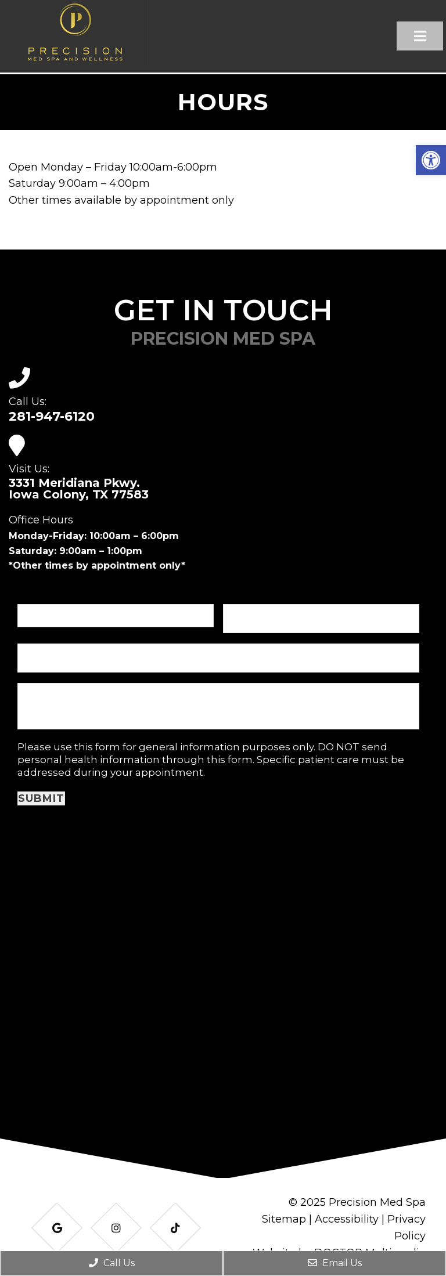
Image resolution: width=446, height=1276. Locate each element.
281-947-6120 (52, 416)
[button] (431, 160)
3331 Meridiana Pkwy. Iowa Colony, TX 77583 (79, 488)
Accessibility (347, 1219)
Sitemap (284, 1219)
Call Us (112, 1262)
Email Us (335, 1262)
